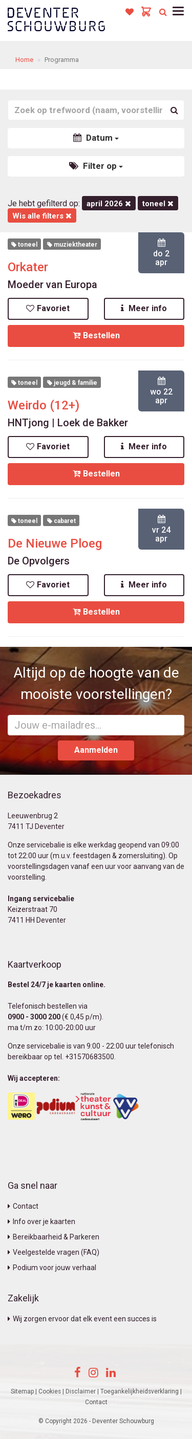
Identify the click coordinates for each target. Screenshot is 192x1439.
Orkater (28, 267)
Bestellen (96, 335)
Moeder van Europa (52, 284)
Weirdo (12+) (43, 405)
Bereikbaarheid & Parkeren (53, 1237)
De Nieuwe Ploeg (55, 543)
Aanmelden (96, 750)
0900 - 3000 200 (34, 1017)
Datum (96, 138)
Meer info (144, 308)
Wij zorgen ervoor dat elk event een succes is (82, 1319)
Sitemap (22, 1391)
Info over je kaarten (41, 1221)
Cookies (49, 1391)
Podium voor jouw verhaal (52, 1267)
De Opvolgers (39, 561)
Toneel (158, 203)
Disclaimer (81, 1391)
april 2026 (109, 203)
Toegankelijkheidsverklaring (139, 1391)
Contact (23, 1206)
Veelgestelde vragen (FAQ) (53, 1252)
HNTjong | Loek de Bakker (68, 423)
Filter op (96, 166)
